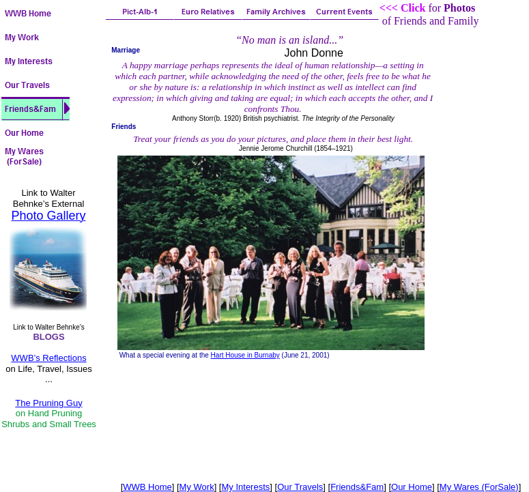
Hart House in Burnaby (245, 355)
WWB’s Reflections (48, 358)
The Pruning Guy (48, 403)
